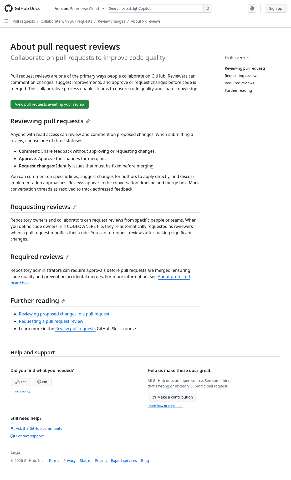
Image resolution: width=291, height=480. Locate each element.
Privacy (69, 460)
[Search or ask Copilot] (159, 8)
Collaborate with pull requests (66, 21)
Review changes (111, 21)
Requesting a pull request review (51, 321)
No (42, 381)
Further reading (38, 300)
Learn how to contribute (165, 406)
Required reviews (40, 256)
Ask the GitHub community (36, 428)
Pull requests (24, 21)
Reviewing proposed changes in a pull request (64, 314)
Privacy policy (20, 391)
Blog (145, 460)
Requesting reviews (44, 206)
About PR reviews (146, 21)
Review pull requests (75, 328)
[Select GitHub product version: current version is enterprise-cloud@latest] (79, 8)
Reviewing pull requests (50, 120)
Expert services (124, 460)
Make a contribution (172, 397)
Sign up (275, 8)
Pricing (101, 460)
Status (85, 460)
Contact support (27, 435)
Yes (21, 381)
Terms (54, 460)
